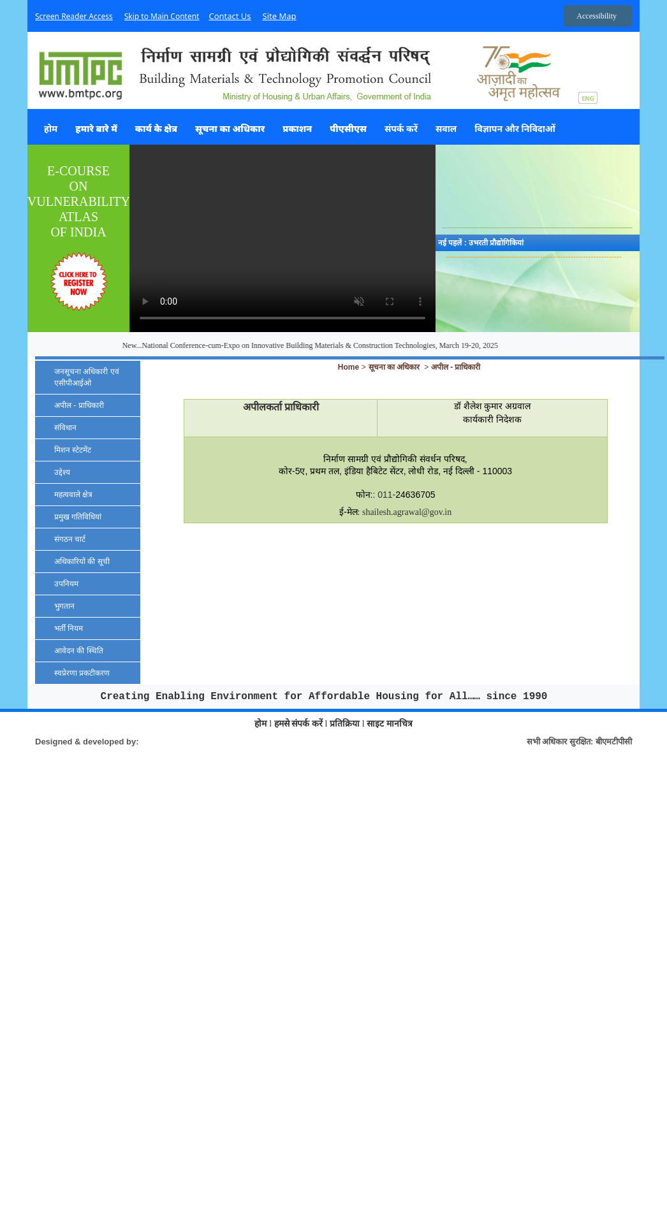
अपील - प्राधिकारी (456, 367)
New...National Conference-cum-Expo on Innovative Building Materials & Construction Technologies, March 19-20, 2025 (333, 345)
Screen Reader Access (74, 16)
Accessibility (596, 15)
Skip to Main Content (162, 16)
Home (348, 367)
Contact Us (230, 16)
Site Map (280, 16)
